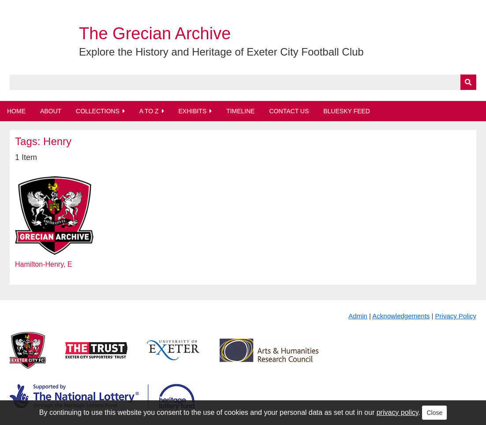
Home (16, 111)
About (50, 111)
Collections (98, 111)
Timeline (240, 111)
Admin (357, 316)
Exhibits (192, 111)
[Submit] (468, 82)
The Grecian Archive (155, 33)
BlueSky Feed (346, 111)
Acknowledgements (401, 316)
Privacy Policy (455, 316)
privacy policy (398, 412)
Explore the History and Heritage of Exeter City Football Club (221, 52)
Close (434, 412)
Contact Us (289, 111)
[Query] (243, 82)
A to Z (149, 111)
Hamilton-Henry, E (43, 264)
